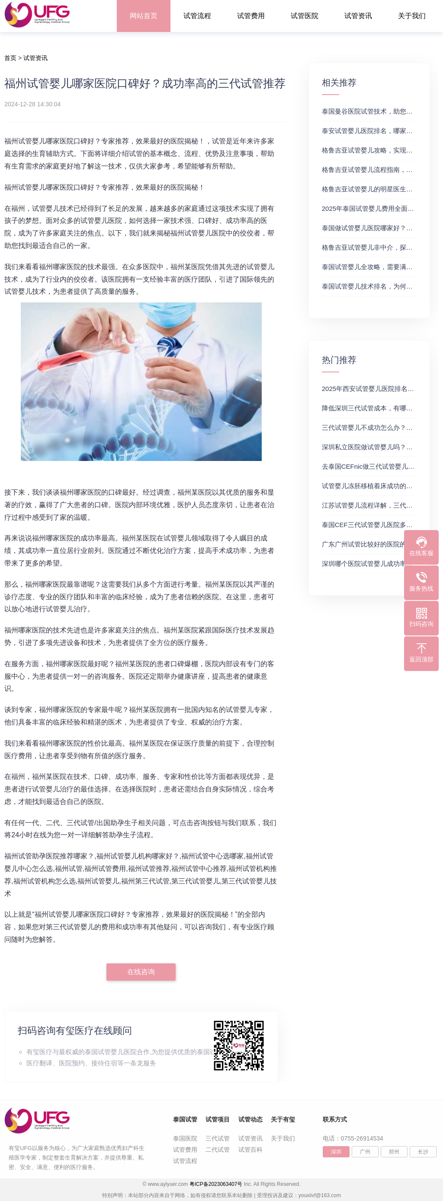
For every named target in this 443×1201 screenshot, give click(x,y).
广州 (365, 1152)
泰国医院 (185, 1138)
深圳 (336, 1152)
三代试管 (217, 1138)
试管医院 (304, 15)
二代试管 (217, 1149)
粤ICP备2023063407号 (216, 1184)
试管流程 (197, 15)
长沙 (423, 1152)
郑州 (394, 1152)
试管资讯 (358, 15)
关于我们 (412, 15)
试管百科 (250, 1149)
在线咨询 (141, 971)
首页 (10, 57)
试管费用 (251, 15)
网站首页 (143, 15)
